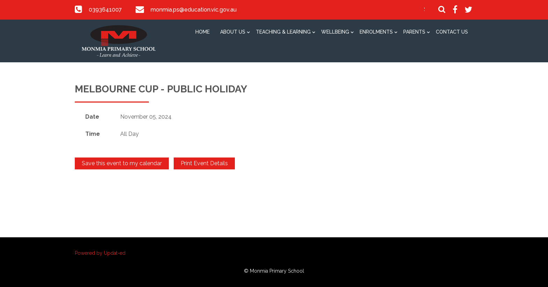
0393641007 (105, 9)
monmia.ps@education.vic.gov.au (193, 9)
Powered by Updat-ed (100, 253)
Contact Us (452, 32)
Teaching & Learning (283, 32)
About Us (232, 32)
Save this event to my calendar (122, 163)
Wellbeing (335, 32)
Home (202, 32)
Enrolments (376, 32)
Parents (414, 32)
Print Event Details (204, 163)
